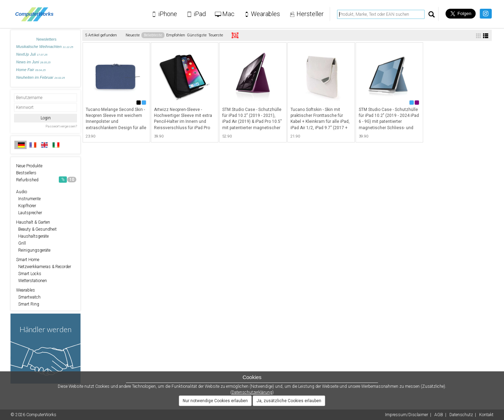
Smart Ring (27, 304)
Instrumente (28, 198)
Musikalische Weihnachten (44, 46)
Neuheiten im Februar (40, 77)
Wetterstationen (31, 280)
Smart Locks (28, 273)
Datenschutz (461, 414)
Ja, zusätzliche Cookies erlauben (289, 400)
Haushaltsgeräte (32, 236)
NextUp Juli (31, 54)
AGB (438, 414)
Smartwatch (28, 297)
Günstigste (196, 35)
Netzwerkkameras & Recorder (43, 266)
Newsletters (46, 39)
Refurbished (46, 179)
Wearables (25, 290)
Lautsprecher (29, 212)
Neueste (133, 35)
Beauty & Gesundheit (36, 229)
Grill (21, 243)
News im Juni (33, 62)
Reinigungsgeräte (33, 250)
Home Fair (31, 70)
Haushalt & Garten (33, 222)
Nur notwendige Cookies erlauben (215, 400)
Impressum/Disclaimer (406, 414)
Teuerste (215, 35)
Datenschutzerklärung (252, 392)
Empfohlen (175, 35)
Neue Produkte (29, 165)
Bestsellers (26, 172)
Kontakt (486, 414)
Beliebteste (153, 35)
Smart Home (27, 259)
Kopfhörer (26, 205)
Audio (21, 191)
